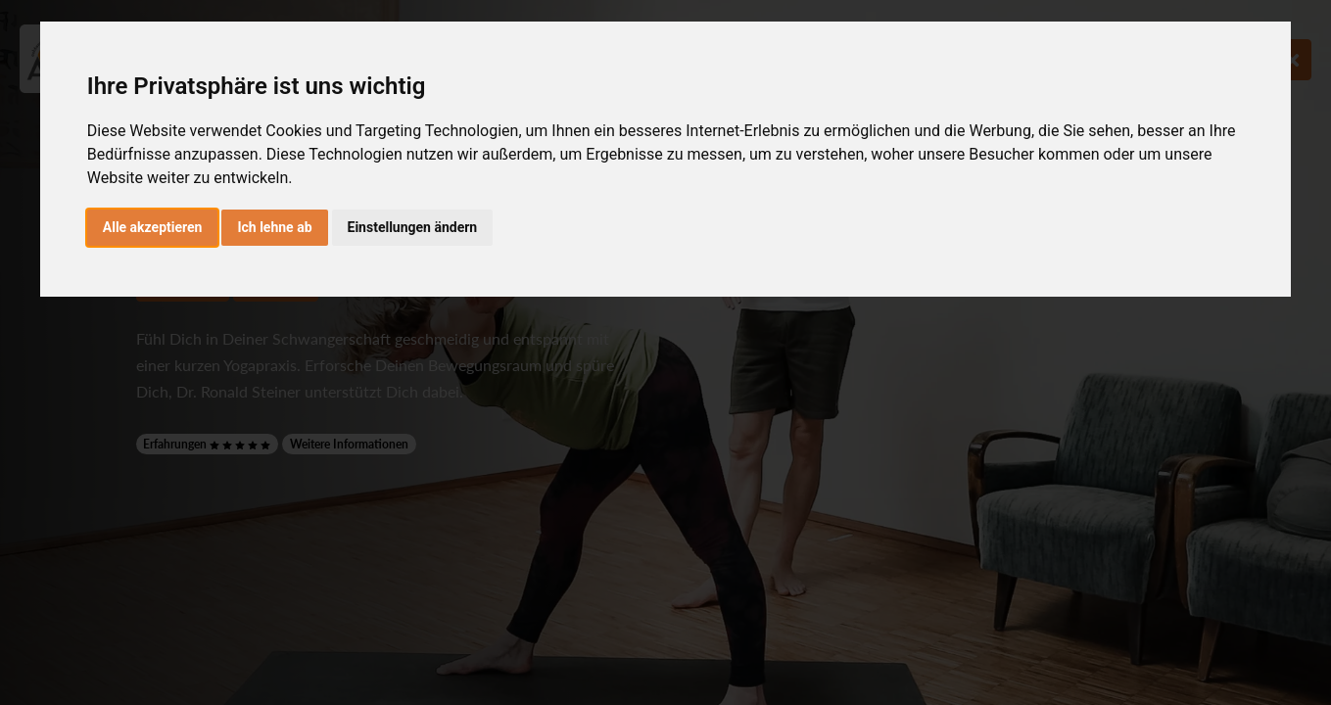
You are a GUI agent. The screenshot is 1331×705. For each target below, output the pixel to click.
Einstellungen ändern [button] (413, 227)
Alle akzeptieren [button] (153, 227)
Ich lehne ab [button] (274, 227)
